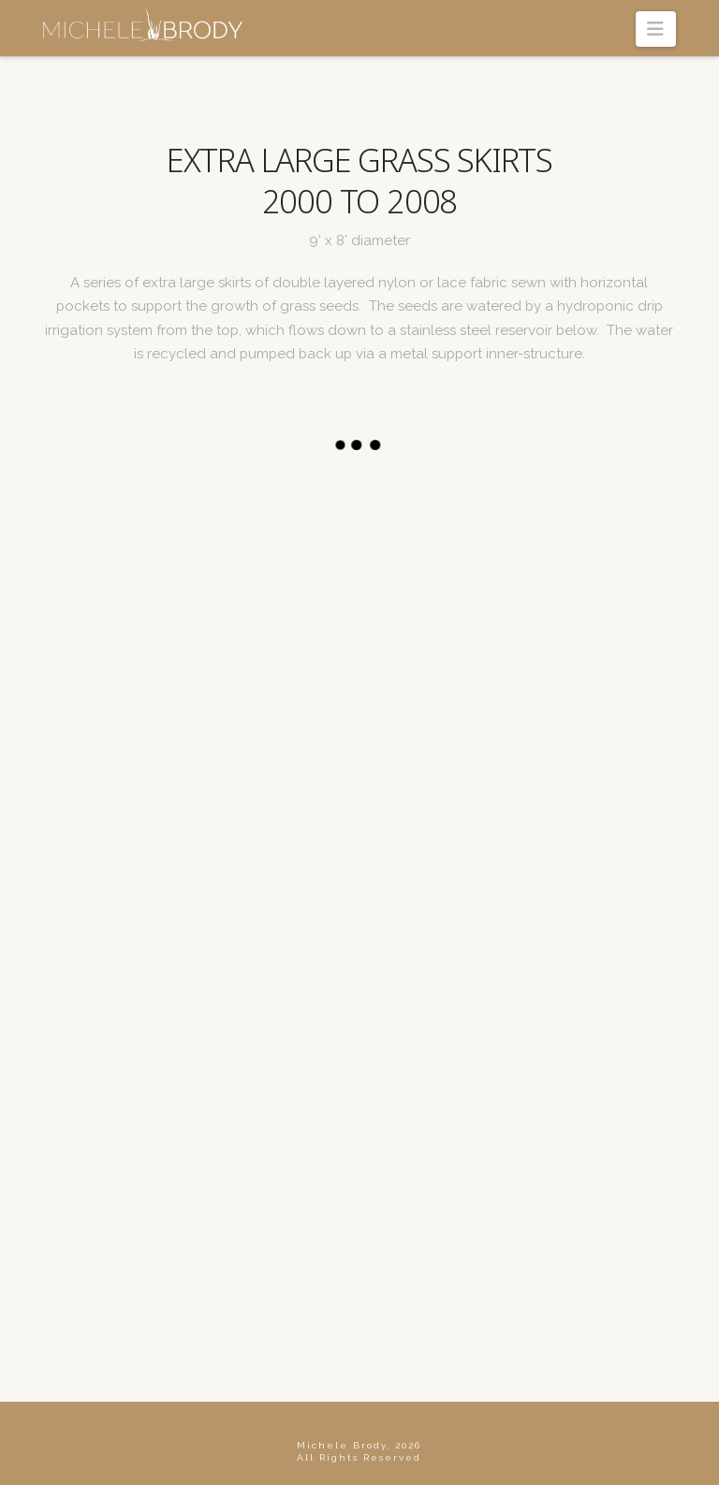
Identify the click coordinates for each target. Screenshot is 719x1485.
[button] (656, 29)
